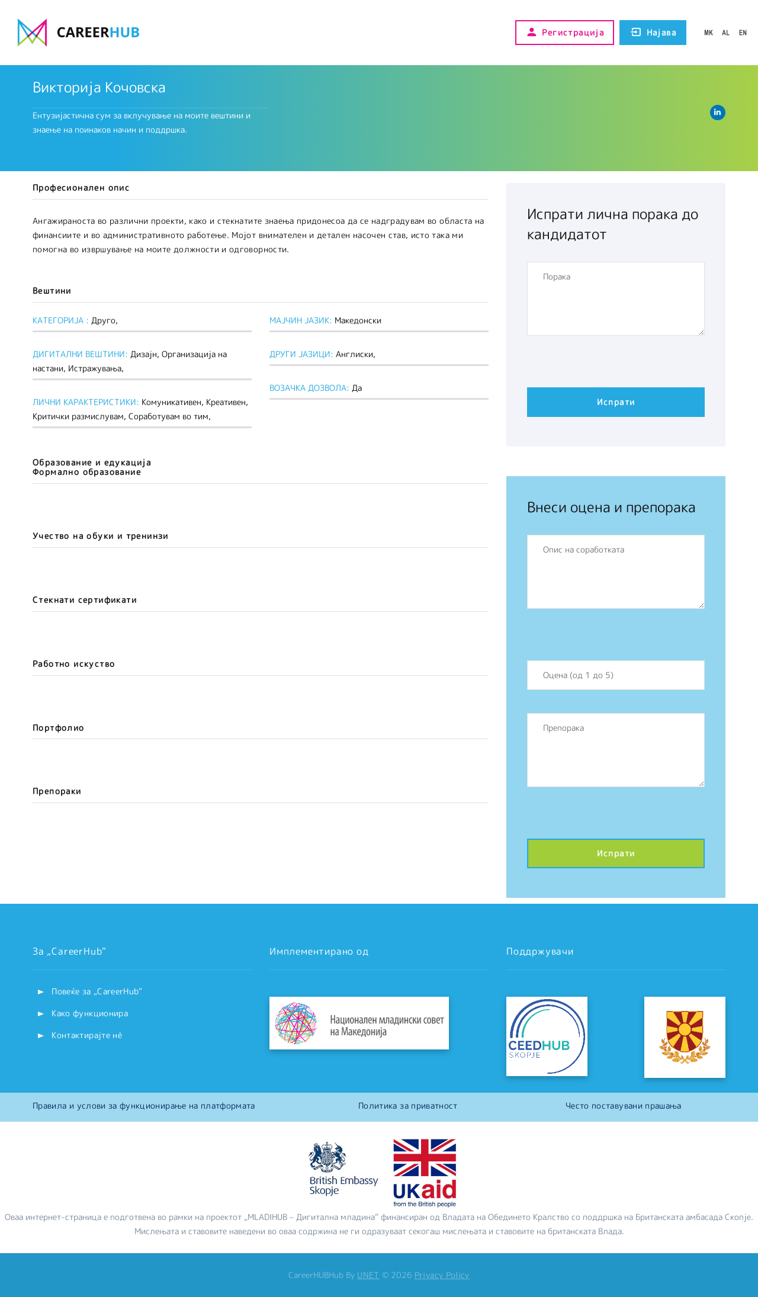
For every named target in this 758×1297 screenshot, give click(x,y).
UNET (368, 1274)
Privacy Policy (442, 1274)
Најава (652, 32)
